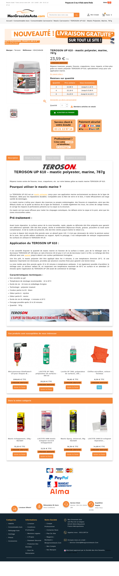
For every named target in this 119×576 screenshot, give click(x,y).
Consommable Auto (15, 542)
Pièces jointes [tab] (53, 172)
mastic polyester (40, 209)
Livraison (31, 538)
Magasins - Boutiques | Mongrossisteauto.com (53, 554)
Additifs (11, 538)
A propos (31, 551)
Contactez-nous (52, 544)
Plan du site (51, 548)
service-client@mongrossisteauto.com (84, 557)
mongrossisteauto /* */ (26, 13)
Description (13, 172)
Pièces (10, 552)
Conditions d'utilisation (30, 543)
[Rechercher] (63, 15)
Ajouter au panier (64, 127)
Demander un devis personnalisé (63, 114)
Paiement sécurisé (34, 555)
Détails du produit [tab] (32, 172)
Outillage (11, 548)
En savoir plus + (56, 89)
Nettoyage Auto (14, 545)
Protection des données (32, 560)
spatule (27, 270)
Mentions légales (34, 548)
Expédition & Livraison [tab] (75, 172)
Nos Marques (51, 564)
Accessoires (12, 555)
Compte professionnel (50, 539)
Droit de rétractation (30, 566)
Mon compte (51, 561)
